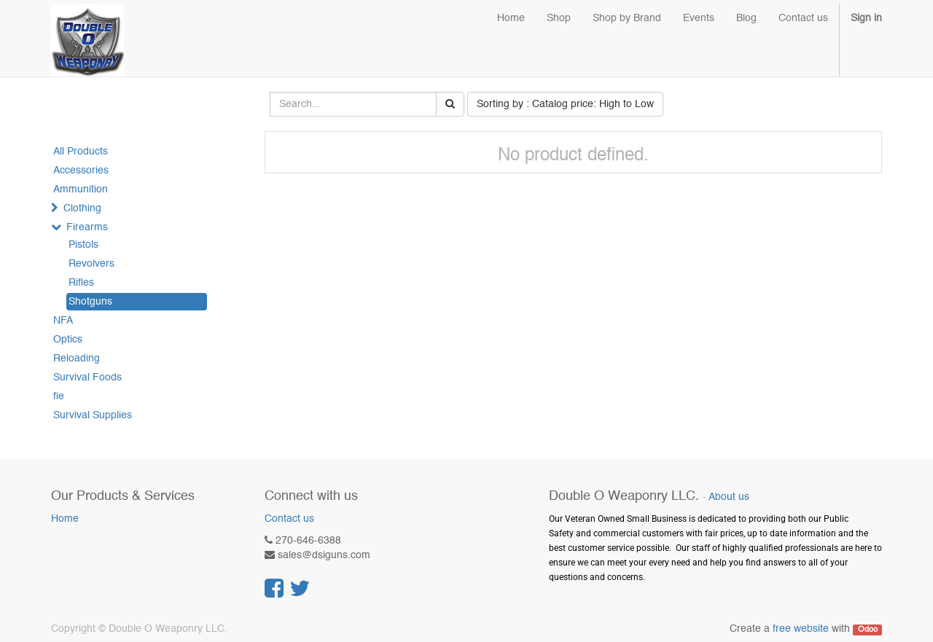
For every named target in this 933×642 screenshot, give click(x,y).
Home (65, 519)
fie (58, 396)
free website (801, 629)
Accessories (81, 170)
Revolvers (91, 264)
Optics (67, 339)
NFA (63, 321)
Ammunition (80, 189)
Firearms (87, 227)
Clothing (82, 208)
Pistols (83, 245)
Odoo (868, 629)
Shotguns (90, 302)
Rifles (81, 283)
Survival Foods (87, 377)
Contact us (289, 519)
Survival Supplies (92, 415)
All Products (80, 151)
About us (728, 497)
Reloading (76, 358)
